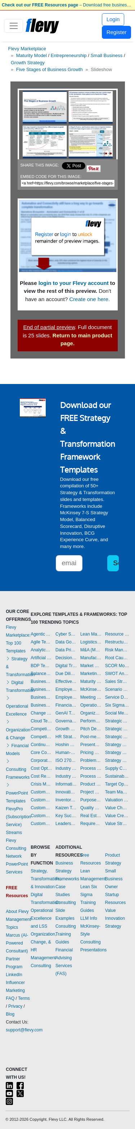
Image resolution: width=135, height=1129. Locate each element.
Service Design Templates (117, 697)
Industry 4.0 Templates (66, 768)
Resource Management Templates (117, 634)
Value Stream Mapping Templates (117, 823)
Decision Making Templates (66, 657)
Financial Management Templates (66, 705)
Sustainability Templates (117, 776)
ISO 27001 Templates (66, 760)
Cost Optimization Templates (41, 768)
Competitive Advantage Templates (41, 728)
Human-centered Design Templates (66, 752)
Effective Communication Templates (66, 681)
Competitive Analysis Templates (41, 736)
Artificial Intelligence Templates (41, 657)
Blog (10, 1014)
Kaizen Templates (66, 807)
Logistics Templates (91, 642)
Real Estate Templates (91, 815)
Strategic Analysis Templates (117, 720)
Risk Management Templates (117, 649)
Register (117, 32)
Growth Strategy (28, 62)
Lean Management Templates (91, 634)
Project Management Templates (91, 792)
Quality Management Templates (91, 807)
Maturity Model (31, 55)
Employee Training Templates (66, 697)
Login (113, 19)
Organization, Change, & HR (43, 942)
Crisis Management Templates (41, 784)
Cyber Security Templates (66, 634)
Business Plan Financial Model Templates (41, 697)
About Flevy (17, 911)
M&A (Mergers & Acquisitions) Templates (91, 649)
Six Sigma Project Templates (117, 705)
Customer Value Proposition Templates (41, 815)
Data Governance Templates (66, 642)
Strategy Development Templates (117, 752)
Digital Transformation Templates (66, 665)
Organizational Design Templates (91, 713)
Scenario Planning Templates (117, 689)
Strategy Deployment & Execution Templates (117, 744)
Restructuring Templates (117, 642)
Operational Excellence (17, 706)
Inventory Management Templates (66, 799)
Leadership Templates (66, 823)
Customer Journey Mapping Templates (41, 799)
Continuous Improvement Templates (41, 744)
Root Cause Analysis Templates (117, 657)
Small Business (106, 55)
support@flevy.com (24, 1029)
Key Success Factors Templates (66, 815)
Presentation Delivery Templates (91, 744)
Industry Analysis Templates (66, 776)
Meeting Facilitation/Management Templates (91, 697)
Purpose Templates (91, 799)
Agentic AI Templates (41, 634)
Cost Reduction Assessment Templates (41, 776)
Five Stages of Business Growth (49, 69)
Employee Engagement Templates (66, 689)
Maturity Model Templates (91, 681)
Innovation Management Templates (66, 792)
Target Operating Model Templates (117, 784)
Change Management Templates (41, 713)
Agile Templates (41, 642)
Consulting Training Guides (65, 934)
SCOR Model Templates (117, 665)
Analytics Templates (41, 649)
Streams (14, 832)
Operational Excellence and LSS (42, 918)
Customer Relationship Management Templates (41, 807)
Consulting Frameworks (18, 769)
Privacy (15, 1006)
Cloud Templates (41, 720)
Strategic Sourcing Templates (117, 736)
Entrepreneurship (69, 55)
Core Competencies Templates (41, 752)
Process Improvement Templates (91, 768)
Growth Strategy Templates (66, 728)
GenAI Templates (66, 713)
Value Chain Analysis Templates (117, 807)
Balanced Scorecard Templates (41, 673)
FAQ (10, 998)
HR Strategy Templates (66, 736)
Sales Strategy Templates (117, 681)
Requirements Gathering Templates (91, 823)
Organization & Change (18, 730)
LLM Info (88, 918)
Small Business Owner (114, 878)
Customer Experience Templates (41, 792)
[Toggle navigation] (13, 26)
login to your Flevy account (74, 283)
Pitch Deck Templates (91, 728)
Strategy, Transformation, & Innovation (46, 878)
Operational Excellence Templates (91, 705)
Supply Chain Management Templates (117, 768)
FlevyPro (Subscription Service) (18, 816)
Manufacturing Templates (91, 657)
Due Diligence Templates (66, 673)
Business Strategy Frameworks (67, 871)
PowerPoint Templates (17, 793)
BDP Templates (41, 665)
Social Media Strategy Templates (117, 713)
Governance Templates (66, 720)
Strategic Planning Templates (117, 728)
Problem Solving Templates (91, 760)
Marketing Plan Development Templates (91, 673)
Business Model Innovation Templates (41, 681)
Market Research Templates (91, 665)
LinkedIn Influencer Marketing (15, 982)
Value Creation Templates (117, 815)
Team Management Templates (117, 792)
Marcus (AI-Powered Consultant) (17, 943)
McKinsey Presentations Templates (91, 689)
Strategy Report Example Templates (117, 760)
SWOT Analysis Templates (117, 673)
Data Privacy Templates (66, 649)
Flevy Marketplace (27, 48)
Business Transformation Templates (41, 705)
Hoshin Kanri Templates (66, 744)
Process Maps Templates (91, 776)
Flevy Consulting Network (16, 848)
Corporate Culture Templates (41, 760)
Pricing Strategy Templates (91, 752)
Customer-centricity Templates (41, 823)
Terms (24, 998)
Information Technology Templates (66, 784)
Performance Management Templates (91, 720)
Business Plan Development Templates (41, 689)
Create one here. (89, 299)
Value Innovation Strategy (115, 918)
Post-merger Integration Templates (91, 736)
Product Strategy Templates (91, 784)
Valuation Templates (117, 799)
